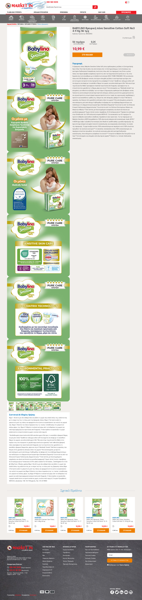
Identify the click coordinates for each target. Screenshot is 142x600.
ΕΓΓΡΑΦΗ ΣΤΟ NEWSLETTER (119, 560)
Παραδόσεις (66, 552)
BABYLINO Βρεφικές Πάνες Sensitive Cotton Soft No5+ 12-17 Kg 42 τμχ (71, 521)
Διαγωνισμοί (89, 564)
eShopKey (18, 595)
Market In (19, 6)
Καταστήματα (46, 552)
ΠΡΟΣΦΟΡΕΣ (126, 12)
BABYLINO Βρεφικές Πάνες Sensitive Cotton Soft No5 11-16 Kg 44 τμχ (18, 521)
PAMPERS (38, 518)
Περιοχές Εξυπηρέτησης (70, 564)
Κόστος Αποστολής (68, 558)
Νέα (43, 555)
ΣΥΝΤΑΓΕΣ (83, 12)
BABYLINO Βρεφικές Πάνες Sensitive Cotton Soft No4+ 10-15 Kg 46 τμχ (96, 521)
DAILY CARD (101, 12)
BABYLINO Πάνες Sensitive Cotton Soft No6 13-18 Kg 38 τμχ (122, 520)
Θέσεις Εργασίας (47, 561)
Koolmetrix (33, 595)
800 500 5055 (51, 2)
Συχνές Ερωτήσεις (68, 549)
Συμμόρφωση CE (47, 570)
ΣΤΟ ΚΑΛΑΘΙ (87, 54)
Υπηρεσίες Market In (48, 558)
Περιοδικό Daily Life (48, 567)
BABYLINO (12, 518)
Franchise (45, 564)
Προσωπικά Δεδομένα (91, 552)
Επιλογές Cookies (90, 558)
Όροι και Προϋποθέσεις (92, 549)
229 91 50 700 (14, 570)
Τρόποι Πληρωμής (68, 561)
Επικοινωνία (46, 575)
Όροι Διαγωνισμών (90, 561)
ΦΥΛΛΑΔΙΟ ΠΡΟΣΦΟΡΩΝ (41, 12)
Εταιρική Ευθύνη (47, 573)
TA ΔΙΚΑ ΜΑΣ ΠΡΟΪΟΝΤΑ (14, 12)
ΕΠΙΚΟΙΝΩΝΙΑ (64, 12)
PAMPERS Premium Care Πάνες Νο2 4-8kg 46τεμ (44, 520)
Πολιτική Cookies (90, 555)
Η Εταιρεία (45, 549)
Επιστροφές (66, 555)
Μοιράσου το (130, 54)
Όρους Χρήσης (124, 565)
